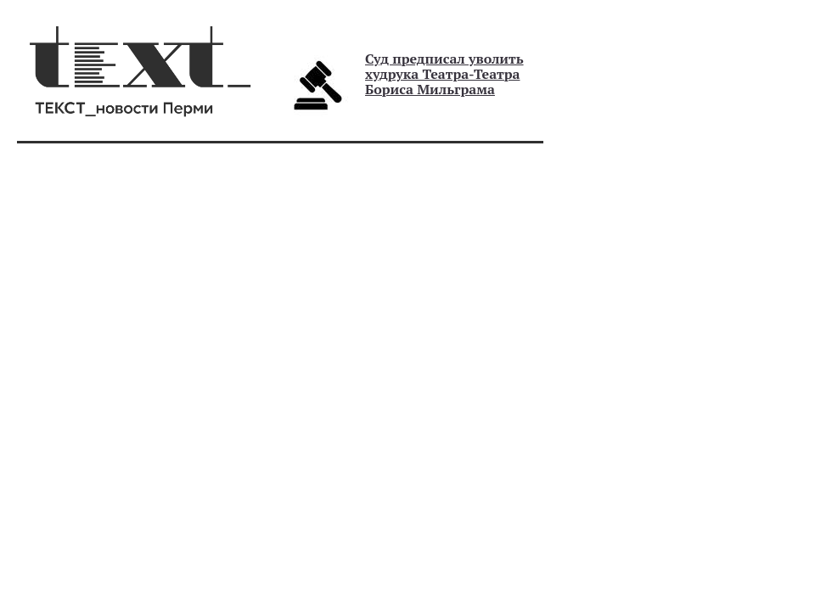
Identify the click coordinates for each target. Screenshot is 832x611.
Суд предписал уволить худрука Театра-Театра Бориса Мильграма (444, 73)
